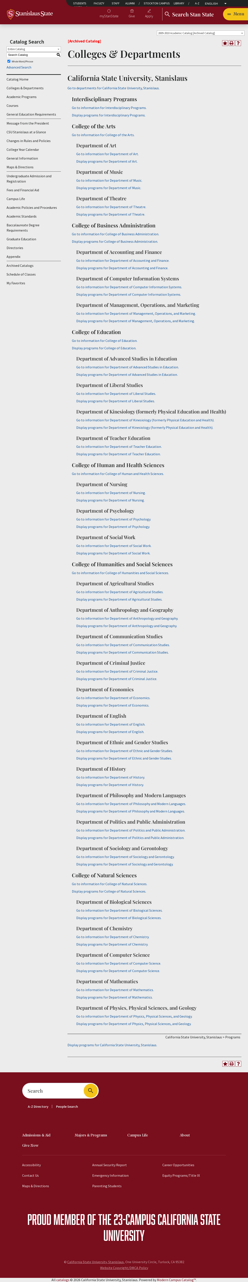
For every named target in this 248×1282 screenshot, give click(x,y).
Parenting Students (107, 1186)
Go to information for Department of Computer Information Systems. (129, 287)
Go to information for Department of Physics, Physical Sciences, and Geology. (134, 1016)
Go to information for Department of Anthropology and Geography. (127, 618)
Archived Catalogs (20, 265)
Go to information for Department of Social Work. (113, 545)
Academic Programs (22, 97)
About (185, 1135)
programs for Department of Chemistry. (112, 944)
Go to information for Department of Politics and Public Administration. (130, 830)
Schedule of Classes (21, 274)
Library (179, 3)
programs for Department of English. (110, 732)
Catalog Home (17, 79)
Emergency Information (110, 1175)
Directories (15, 248)
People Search (67, 1106)
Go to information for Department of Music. (109, 180)
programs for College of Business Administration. (115, 241)
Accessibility (31, 1165)
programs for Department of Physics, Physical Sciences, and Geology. (133, 1024)
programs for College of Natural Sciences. (109, 891)
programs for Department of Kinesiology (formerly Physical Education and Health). (144, 427)
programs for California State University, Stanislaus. (112, 1045)
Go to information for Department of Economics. (113, 698)
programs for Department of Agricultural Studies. (119, 599)
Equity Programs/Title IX (181, 1175)
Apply (149, 16)
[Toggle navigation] (235, 14)
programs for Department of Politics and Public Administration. (130, 837)
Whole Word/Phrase (22, 61)
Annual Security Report (109, 1165)
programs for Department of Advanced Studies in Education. (127, 374)
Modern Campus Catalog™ (176, 1280)
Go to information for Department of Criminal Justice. (117, 671)
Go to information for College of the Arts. (103, 135)
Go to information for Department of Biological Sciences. (119, 910)
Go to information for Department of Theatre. (111, 207)
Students (79, 3)
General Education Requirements (31, 114)
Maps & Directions (20, 167)
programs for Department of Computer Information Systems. (128, 294)
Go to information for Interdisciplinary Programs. (109, 108)
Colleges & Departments (25, 88)
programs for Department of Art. (107, 161)
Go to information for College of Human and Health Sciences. (118, 473)
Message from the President (28, 123)
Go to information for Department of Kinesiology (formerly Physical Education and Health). (145, 420)
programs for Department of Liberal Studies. (115, 401)
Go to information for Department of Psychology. (113, 519)
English (211, 3)
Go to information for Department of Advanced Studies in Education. (127, 367)
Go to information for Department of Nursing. (111, 493)
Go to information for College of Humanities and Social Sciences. (120, 573)
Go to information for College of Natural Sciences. (109, 884)
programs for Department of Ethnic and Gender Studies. (124, 758)
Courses (12, 105)
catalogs (62, 1280)
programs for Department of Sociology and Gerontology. (124, 864)
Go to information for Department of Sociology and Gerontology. (125, 857)
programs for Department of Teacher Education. (118, 454)
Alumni (130, 3)
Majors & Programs (91, 1135)
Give (132, 16)
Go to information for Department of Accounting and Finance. (122, 260)
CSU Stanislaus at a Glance (26, 132)
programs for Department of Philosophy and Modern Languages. (130, 811)
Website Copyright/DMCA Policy (124, 1268)
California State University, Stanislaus (95, 1262)
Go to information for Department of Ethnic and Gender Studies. (124, 751)
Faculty (99, 3)
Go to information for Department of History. (110, 777)
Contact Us (30, 1175)
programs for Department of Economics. (112, 705)
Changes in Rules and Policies (29, 141)
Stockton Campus (157, 3)
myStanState (109, 16)
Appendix (13, 256)
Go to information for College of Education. (104, 340)
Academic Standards (22, 216)
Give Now (30, 1146)
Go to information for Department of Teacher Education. (119, 446)
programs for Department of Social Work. (113, 553)
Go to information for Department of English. (110, 724)
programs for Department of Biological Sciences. (118, 918)
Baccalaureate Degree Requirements (23, 227)
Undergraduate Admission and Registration (29, 178)
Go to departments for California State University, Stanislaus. (113, 88)
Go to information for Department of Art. (107, 154)
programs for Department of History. (110, 785)
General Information (22, 158)
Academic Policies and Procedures (32, 207)
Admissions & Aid (36, 1135)
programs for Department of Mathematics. (114, 997)
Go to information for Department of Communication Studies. (123, 645)
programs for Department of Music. (108, 188)
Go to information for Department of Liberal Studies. (116, 393)
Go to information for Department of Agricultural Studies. (119, 592)
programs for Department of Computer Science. (118, 971)
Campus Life (16, 199)
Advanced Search (19, 67)
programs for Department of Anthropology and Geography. (126, 626)
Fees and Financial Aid (23, 190)
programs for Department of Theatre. (110, 214)
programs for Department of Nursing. (110, 500)
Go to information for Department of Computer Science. (118, 963)
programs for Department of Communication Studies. (122, 652)
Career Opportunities (178, 1165)
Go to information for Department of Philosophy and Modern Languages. (131, 804)
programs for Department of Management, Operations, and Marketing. (135, 321)
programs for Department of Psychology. (113, 526)
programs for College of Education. (104, 348)
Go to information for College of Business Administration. (115, 234)
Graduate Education (21, 239)
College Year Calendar (23, 149)
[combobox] (200, 33)
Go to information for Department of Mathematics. (115, 990)
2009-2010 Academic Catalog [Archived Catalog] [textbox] (186, 33)
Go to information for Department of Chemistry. (112, 937)
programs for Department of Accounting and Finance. (122, 268)
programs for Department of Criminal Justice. (116, 679)
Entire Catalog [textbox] (16, 49)
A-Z (197, 3)
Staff (116, 3)
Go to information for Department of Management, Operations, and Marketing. (136, 313)
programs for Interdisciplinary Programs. (108, 115)
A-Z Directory (38, 1106)
